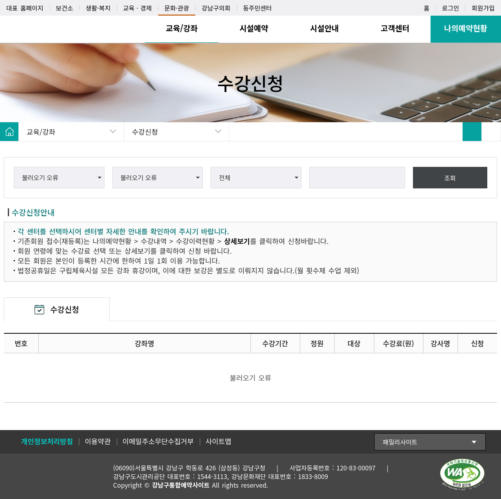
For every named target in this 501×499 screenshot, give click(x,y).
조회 (450, 178)
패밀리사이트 (400, 442)
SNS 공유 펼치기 (491, 131)
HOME (9, 131)
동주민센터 (257, 8)
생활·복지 (98, 8)
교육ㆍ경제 (137, 8)
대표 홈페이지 (24, 8)
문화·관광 (176, 8)
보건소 (64, 8)
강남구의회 (216, 8)
